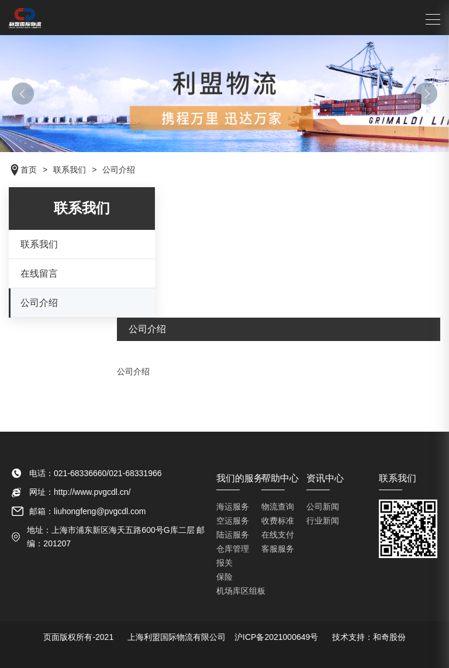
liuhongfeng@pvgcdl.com (100, 511)
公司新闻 (322, 506)
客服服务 (277, 548)
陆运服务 (232, 534)
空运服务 (232, 520)
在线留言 (39, 273)
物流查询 (277, 506)
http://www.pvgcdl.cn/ (92, 492)
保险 (224, 576)
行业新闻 (322, 520)
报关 (224, 562)
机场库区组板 (240, 590)
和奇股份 (389, 637)
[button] (23, 93)
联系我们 (39, 244)
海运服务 (232, 506)
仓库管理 (232, 548)
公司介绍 (39, 303)
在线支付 (277, 534)
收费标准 (277, 520)
